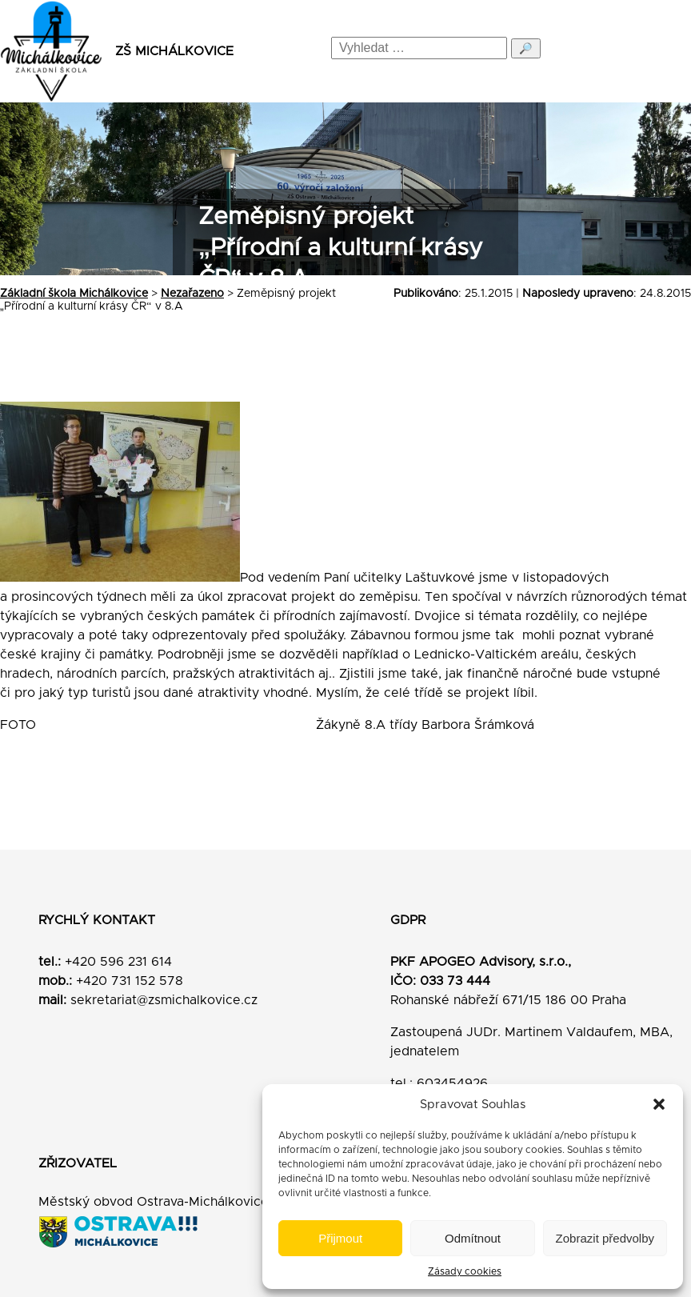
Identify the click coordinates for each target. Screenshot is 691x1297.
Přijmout (340, 1238)
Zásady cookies (464, 1271)
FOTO (30, 725)
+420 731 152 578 (129, 981)
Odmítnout (473, 1238)
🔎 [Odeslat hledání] (526, 48)
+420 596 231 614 (118, 961)
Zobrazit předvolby (605, 1238)
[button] (659, 1104)
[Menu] (664, 51)
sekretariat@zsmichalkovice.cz (164, 1000)
